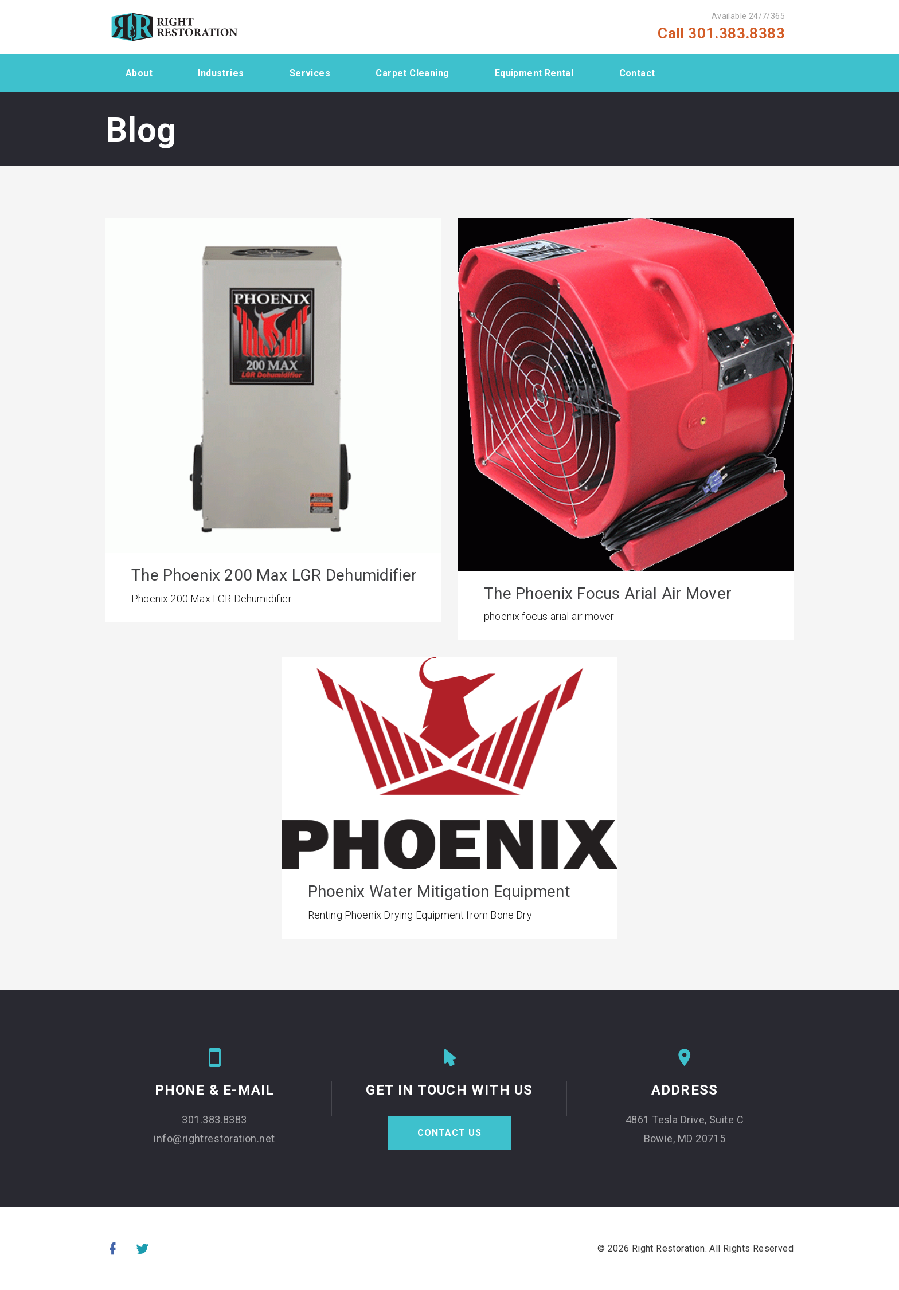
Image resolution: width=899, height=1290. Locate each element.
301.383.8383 (214, 1121)
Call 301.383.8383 (721, 33)
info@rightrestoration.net (214, 1140)
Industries (221, 73)
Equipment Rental (534, 73)
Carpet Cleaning (412, 73)
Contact (637, 73)
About (139, 73)
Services (310, 73)
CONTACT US (449, 1133)
